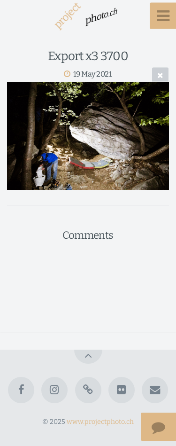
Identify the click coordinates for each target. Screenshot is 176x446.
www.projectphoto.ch (100, 422)
